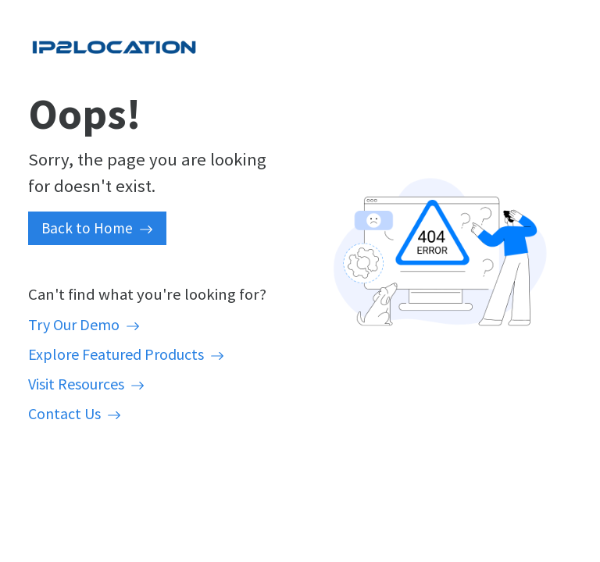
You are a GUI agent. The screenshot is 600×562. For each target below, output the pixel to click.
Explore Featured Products (126, 354)
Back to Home (97, 228)
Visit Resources (86, 383)
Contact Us (74, 413)
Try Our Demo (84, 324)
